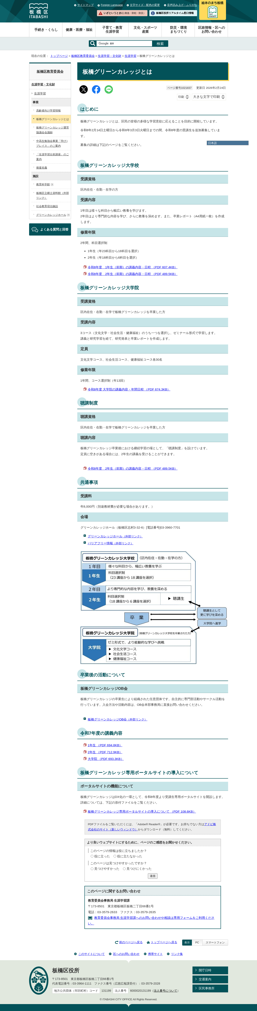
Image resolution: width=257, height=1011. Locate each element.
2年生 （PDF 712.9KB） (105, 752)
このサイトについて (91, 954)
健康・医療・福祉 (79, 29)
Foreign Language (112, 5)
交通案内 (205, 979)
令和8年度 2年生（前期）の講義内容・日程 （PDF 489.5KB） (133, 274)
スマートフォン (215, 942)
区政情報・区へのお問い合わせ (211, 29)
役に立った (102, 856)
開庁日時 (205, 970)
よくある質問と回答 (54, 229)
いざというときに (125, 13)
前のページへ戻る (131, 942)
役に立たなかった (129, 856)
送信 (152, 875)
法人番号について (165, 990)
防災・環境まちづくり (178, 29)
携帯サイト (155, 954)
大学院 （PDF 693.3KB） (106, 759)
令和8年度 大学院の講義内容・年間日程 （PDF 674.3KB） (129, 389)
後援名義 (41, 167)
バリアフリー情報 (110, 543)
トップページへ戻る (164, 942)
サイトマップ (85, 5)
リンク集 (177, 954)
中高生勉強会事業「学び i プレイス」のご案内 (52, 143)
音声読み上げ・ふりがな (182, 5)
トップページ (59, 56)
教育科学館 (44, 184)
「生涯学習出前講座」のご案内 (52, 157)
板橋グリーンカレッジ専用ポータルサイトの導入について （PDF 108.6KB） (142, 811)
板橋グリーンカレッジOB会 (117, 719)
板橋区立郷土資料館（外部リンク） (52, 195)
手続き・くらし (46, 29)
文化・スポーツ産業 (145, 29)
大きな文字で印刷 (206, 96)
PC (197, 942)
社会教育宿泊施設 (47, 206)
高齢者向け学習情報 (48, 110)
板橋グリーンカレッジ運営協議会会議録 (52, 130)
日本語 (212, 143)
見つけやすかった (106, 868)
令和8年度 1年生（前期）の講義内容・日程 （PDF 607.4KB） (133, 267)
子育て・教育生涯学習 (112, 29)
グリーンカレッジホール (115, 536)
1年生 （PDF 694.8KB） (105, 745)
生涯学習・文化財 (109, 56)
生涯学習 (130, 56)
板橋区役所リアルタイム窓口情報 (175, 13)
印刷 (181, 96)
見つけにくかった (139, 868)
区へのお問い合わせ (126, 954)
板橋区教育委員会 (83, 56)
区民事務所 (206, 988)
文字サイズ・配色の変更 (145, 5)
